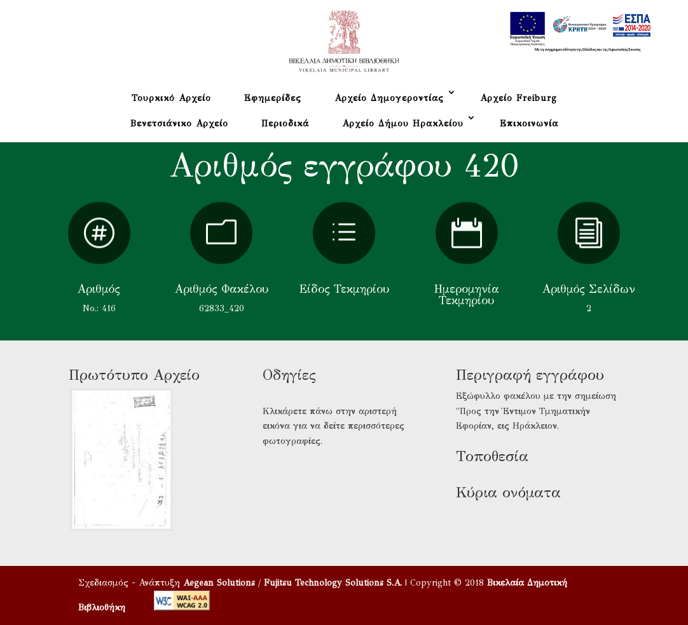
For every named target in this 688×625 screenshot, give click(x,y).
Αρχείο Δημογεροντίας (389, 98)
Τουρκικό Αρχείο (171, 98)
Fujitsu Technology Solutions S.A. (333, 582)
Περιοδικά (285, 123)
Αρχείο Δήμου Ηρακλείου (403, 123)
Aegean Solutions (219, 582)
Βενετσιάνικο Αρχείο (179, 123)
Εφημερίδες (272, 98)
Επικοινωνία (529, 123)
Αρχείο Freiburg (518, 98)
